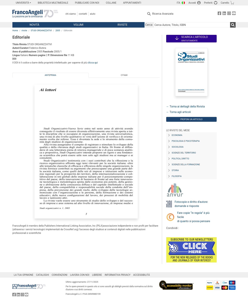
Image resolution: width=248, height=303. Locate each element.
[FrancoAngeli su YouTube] (234, 14)
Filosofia (177, 176)
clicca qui (92, 62)
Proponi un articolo (191, 119)
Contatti (83, 13)
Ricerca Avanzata (162, 13)
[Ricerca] (233, 25)
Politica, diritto (180, 158)
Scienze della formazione (186, 164)
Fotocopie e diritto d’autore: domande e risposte (191, 204)
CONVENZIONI (59, 275)
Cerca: (149, 24)
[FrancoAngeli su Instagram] (229, 14)
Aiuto (92, 13)
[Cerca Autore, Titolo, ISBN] (192, 25)
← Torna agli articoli (178, 112)
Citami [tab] (124, 75)
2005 (57, 30)
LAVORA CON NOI (79, 275)
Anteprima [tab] (50, 75)
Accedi (192, 2)
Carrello (225, 2)
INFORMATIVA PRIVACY (118, 275)
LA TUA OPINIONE (23, 275)
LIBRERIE (97, 275)
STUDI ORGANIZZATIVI (41, 30)
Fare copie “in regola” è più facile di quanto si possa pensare (193, 217)
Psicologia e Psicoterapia (186, 141)
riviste (24, 30)
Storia (175, 170)
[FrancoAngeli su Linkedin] (224, 14)
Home (15, 30)
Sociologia (177, 147)
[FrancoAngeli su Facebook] (219, 14)
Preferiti (208, 2)
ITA (178, 2)
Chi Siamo (70, 13)
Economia (177, 135)
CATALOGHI (42, 275)
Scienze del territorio (184, 153)
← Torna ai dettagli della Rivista (185, 106)
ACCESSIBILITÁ (141, 275)
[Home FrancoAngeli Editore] (35, 14)
